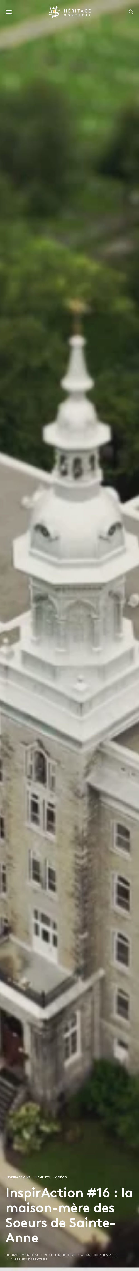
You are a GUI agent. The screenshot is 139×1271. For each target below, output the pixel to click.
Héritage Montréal (22, 1255)
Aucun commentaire (98, 1255)
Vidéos (61, 1177)
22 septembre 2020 (60, 1255)
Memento (42, 1177)
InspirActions (18, 1177)
